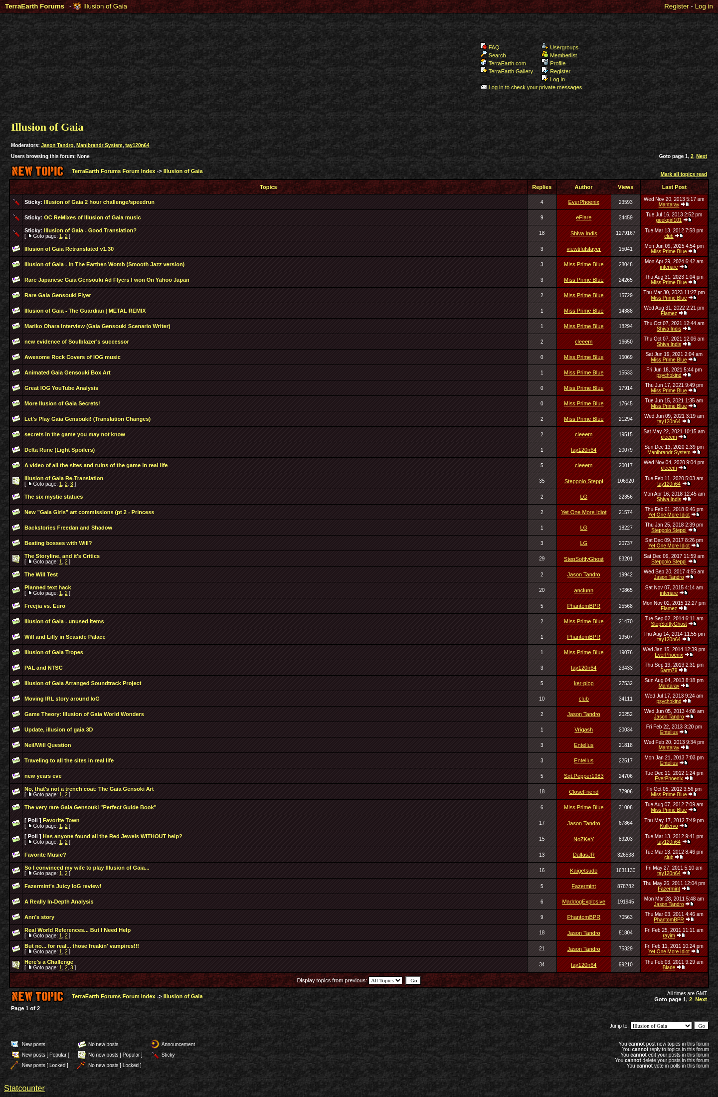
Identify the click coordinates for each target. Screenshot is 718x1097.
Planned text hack (47, 587)
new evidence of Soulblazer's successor (76, 342)
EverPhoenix (583, 202)
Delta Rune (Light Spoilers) (59, 450)
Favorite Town (61, 820)
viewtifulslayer (584, 249)
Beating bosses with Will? (58, 543)
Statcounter (24, 1088)
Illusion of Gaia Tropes (53, 652)
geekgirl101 (669, 220)
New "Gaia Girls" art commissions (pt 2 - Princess (89, 512)
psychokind (668, 375)
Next (701, 156)
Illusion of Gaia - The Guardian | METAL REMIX (85, 311)
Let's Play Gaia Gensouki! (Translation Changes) (87, 419)
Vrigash (583, 729)
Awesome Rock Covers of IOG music (72, 357)
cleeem (583, 342)
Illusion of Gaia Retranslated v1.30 (69, 249)
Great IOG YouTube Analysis (61, 388)
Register (676, 6)
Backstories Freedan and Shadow (68, 528)
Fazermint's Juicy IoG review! (62, 886)
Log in (704, 6)
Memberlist (559, 55)
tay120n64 (137, 145)
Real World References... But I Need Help (77, 930)
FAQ (490, 47)
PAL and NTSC (43, 668)
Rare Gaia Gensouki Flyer (57, 295)
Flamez (669, 313)
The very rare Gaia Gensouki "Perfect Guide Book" (90, 807)
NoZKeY (583, 839)
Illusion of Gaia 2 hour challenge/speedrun (99, 202)
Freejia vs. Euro (44, 606)
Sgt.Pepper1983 (584, 776)
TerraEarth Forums (34, 6)
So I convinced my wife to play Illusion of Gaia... (87, 868)
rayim (669, 935)
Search (493, 55)
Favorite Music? (45, 855)
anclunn (584, 590)
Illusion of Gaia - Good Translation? (90, 230)
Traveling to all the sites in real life (69, 760)
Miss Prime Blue (669, 251)
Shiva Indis (583, 233)
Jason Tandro (57, 145)
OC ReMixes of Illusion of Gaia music (92, 217)
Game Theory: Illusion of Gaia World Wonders (84, 714)
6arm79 (669, 670)
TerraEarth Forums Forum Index (113, 171)
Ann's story (39, 917)
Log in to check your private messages (531, 87)
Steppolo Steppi (583, 481)
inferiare (669, 267)
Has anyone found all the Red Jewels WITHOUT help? (112, 836)
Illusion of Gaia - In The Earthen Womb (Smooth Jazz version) (104, 264)
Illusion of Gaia (105, 6)
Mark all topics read (684, 174)
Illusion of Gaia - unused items (64, 621)
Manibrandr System (99, 145)
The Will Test (41, 574)
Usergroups (559, 47)
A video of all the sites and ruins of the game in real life (96, 465)
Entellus (669, 732)
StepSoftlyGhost (584, 559)
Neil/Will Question (47, 745)
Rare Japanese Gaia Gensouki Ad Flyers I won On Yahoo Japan (106, 280)
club (668, 236)
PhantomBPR (583, 606)
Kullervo (669, 826)
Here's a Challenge (48, 962)
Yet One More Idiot (583, 512)
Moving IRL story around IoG (62, 699)
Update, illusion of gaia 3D (58, 729)
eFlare (583, 217)
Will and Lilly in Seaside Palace (65, 637)
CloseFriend (583, 792)
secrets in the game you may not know (74, 434)
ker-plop (584, 683)
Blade (669, 967)
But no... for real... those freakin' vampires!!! (81, 946)
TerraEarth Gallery (506, 71)
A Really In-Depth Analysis (59, 902)
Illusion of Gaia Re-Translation (63, 478)
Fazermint (583, 886)
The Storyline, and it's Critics (62, 556)
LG (583, 497)
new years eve (43, 776)
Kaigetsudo (583, 871)
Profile (553, 63)
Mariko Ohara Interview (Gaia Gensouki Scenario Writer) (97, 326)
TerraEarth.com (503, 63)
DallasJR (584, 855)
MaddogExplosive (583, 902)
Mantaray (669, 204)
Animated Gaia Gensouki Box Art (67, 372)
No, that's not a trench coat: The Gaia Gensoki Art (89, 789)
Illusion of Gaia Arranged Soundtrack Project (82, 683)
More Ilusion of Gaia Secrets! (62, 403)
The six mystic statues (53, 497)
